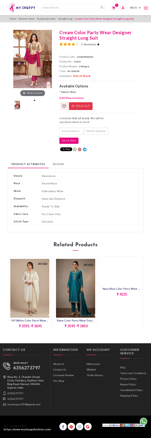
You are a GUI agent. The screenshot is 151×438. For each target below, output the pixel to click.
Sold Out (81, 106)
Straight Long (65, 18)
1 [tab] (34, 100)
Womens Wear (27, 18)
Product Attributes (28, 164)
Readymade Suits (46, 18)
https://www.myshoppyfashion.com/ (27, 429)
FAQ (123, 367)
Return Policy (128, 384)
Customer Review (63, 375)
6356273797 (26, 367)
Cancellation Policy (131, 390)
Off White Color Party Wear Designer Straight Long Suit (30, 320)
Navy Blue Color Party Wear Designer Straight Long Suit (121, 288)
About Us (58, 363)
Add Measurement (71, 97)
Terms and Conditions (133, 373)
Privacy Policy (128, 378)
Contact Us (59, 369)
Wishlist (91, 369)
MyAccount (93, 363)
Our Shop (58, 380)
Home (13, 18)
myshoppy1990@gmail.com (23, 404)
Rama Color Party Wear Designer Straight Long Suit (75, 320)
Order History (95, 375)
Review (58, 164)
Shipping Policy (129, 395)
